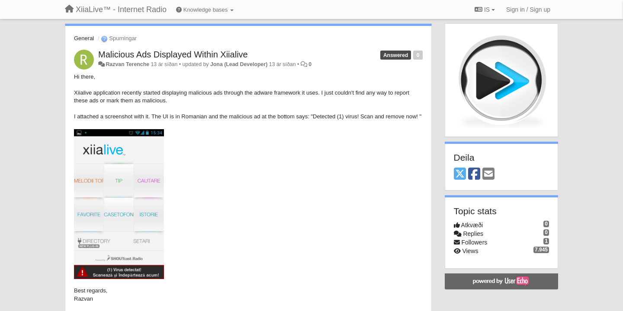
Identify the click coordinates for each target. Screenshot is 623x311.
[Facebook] (474, 174)
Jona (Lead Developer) (238, 64)
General (84, 38)
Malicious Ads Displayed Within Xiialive (173, 54)
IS (485, 9)
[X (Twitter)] (460, 174)
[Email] (488, 174)
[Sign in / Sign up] (528, 9)
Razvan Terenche (127, 64)
